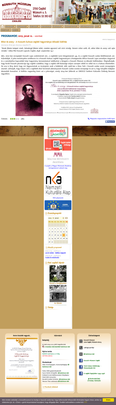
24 (52, 238)
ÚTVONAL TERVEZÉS (94, 381)
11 (55, 231)
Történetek (9, 26)
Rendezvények (46, 26)
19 (58, 235)
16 (49, 235)
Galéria (14, 30)
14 (63, 231)
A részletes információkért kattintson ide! (57, 347)
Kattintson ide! (64, 373)
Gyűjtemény (21, 26)
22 (66, 235)
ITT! (85, 402)
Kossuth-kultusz (70, 26)
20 (61, 235)
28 (64, 238)
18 (55, 235)
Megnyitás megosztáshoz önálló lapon (102, 119)
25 (55, 238)
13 (61, 231)
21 (63, 235)
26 (58, 238)
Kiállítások (33, 26)
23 (49, 238)
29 (66, 238)
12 (58, 231)
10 (52, 231)
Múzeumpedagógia (87, 26)
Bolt (96, 26)
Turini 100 (4, 30)
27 (61, 238)
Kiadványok (56, 26)
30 (49, 242)
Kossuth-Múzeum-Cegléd (92, 360)
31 (52, 242)
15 (66, 231)
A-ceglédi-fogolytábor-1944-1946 (94, 373)
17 (52, 235)
